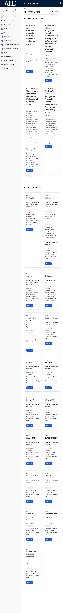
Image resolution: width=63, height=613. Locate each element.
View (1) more (28, 176)
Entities (26, 9)
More (29, 71)
